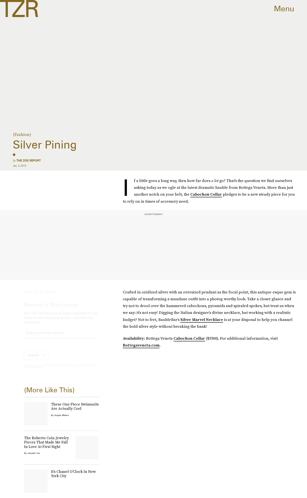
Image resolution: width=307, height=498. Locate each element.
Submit (33, 359)
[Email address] (61, 337)
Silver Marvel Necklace (201, 319)
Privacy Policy (35, 371)
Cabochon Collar (206, 194)
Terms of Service (88, 369)
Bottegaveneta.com (141, 345)
